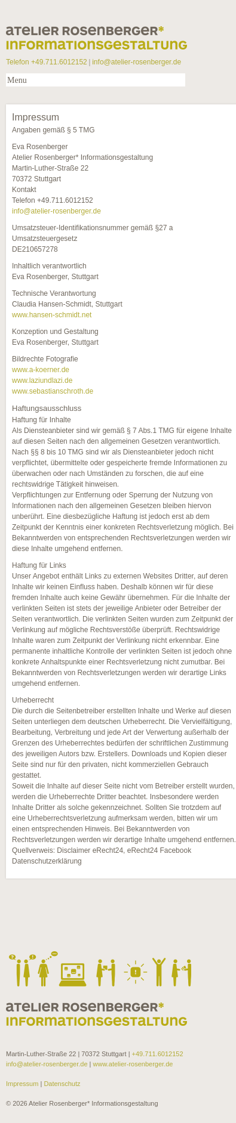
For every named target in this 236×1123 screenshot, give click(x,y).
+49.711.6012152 (157, 1053)
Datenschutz (61, 1083)
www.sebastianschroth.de (52, 391)
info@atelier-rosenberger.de (136, 62)
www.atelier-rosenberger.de (133, 1064)
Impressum (23, 1083)
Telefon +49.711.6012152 (46, 62)
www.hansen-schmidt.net (51, 315)
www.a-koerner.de (40, 370)
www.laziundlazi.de (42, 380)
